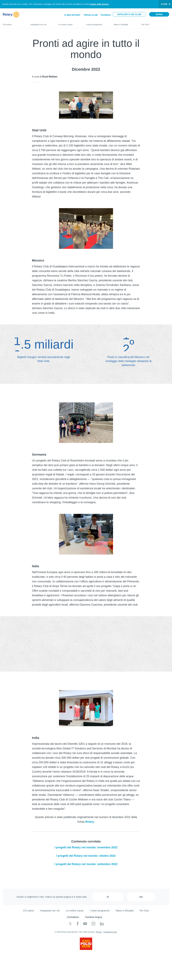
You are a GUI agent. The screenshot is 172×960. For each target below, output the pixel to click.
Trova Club (91, 15)
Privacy (99, 932)
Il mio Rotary (72, 15)
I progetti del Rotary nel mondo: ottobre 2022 (86, 855)
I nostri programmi (97, 23)
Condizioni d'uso (110, 932)
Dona (159, 14)
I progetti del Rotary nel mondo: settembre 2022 (86, 864)
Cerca (107, 14)
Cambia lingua (93, 917)
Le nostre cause (69, 23)
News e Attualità (124, 23)
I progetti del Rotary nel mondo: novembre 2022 (86, 847)
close (164, 4)
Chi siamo (13, 23)
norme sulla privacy (99, 4)
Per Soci (155, 23)
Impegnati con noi (41, 23)
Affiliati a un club (129, 14)
